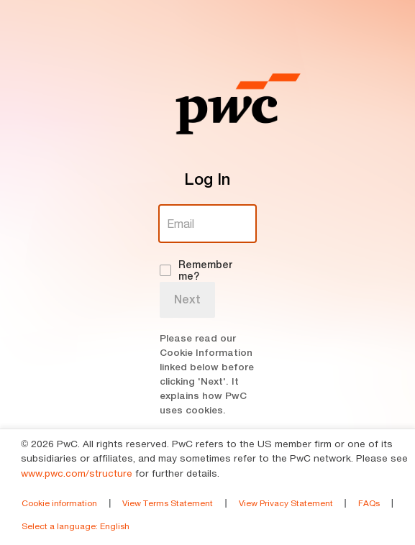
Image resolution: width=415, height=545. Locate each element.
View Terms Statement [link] (167, 503)
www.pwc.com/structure (76, 473)
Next (187, 299)
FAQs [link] (369, 503)
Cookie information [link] (59, 503)
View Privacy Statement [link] (286, 503)
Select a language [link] (75, 526)
